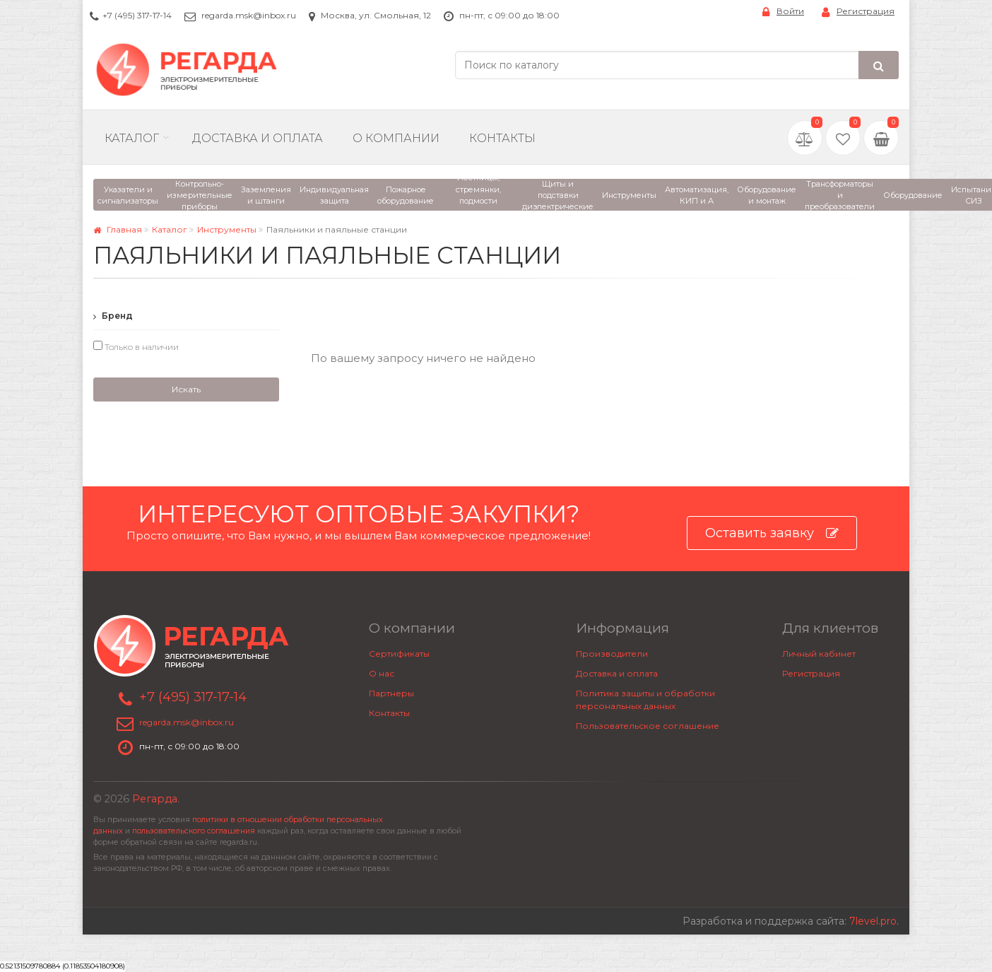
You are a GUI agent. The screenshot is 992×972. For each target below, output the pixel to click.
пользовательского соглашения (193, 831)
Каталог (132, 138)
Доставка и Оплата (257, 138)
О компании (396, 138)
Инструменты (226, 229)
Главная (117, 229)
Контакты (502, 138)
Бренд (113, 315)
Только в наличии (136, 346)
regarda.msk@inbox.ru (248, 15)
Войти (783, 12)
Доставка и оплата (617, 673)
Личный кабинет (819, 653)
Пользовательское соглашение (647, 725)
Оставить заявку (772, 533)
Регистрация (858, 12)
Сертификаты (399, 653)
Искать (186, 389)
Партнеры (391, 693)
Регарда (154, 798)
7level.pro (873, 921)
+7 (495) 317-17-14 (137, 15)
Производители (612, 653)
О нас (381, 673)
